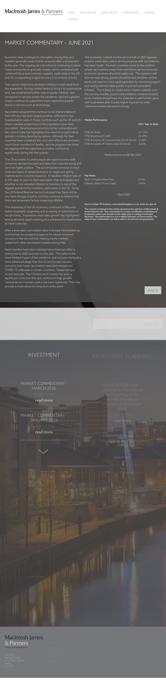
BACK (153, 290)
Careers (149, 12)
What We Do (109, 12)
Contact (73, 19)
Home (71, 12)
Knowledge (130, 12)
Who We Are (88, 12)
